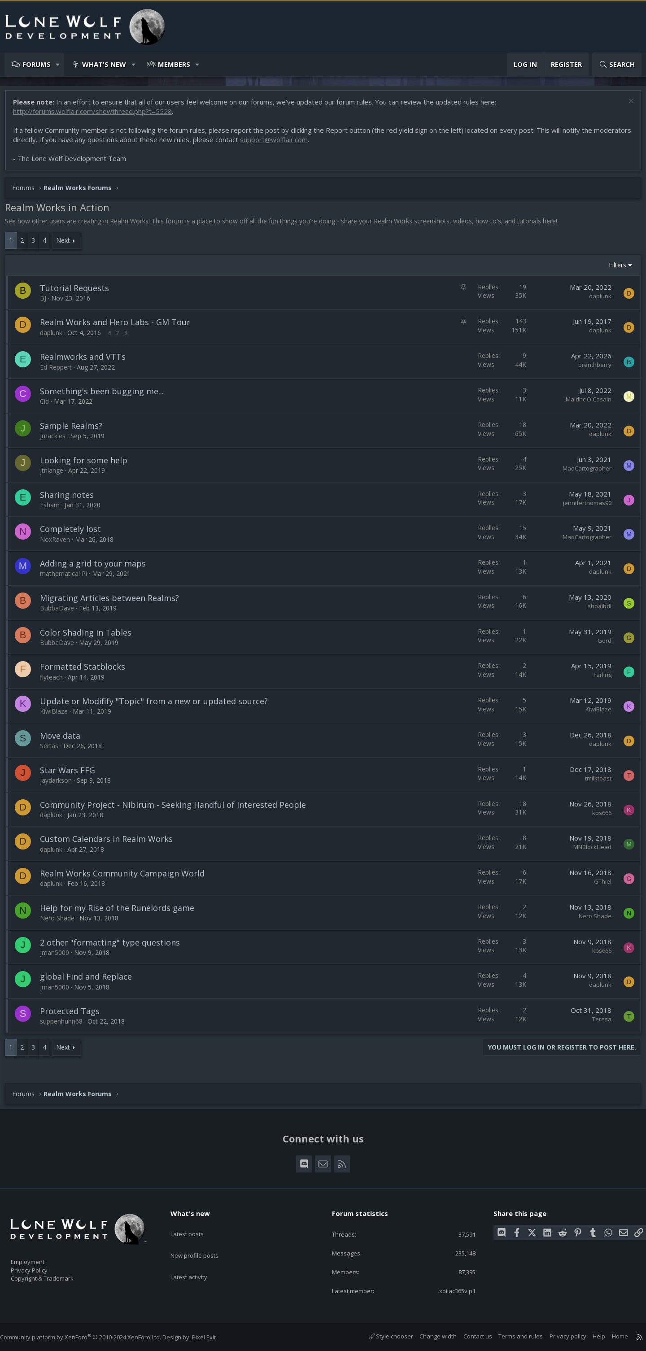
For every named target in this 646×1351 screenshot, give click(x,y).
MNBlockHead (588, 851)
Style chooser (382, 1336)
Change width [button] (429, 1336)
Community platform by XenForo (89, 1337)
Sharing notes (71, 499)
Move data (64, 740)
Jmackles (57, 440)
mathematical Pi (68, 578)
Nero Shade (61, 922)
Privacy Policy (41, 1265)
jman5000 (59, 957)
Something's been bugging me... (106, 395)
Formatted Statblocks (87, 671)
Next (67, 244)
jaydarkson (60, 784)
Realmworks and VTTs (87, 361)
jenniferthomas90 (583, 507)
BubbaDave (61, 612)
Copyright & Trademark (56, 1275)
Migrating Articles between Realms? (113, 602)
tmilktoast (594, 783)
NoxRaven (59, 544)
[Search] (617, 64)
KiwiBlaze (58, 715)
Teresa (597, 1024)
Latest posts (195, 1224)
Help (590, 1336)
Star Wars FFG (72, 774)
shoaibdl (595, 610)
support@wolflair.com (317, 143)
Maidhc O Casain (584, 404)
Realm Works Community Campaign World (126, 877)
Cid (48, 405)
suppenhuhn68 (65, 1025)
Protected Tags (74, 1015)
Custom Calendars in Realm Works (110, 843)
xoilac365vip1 (450, 1290)
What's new (104, 64)
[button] (58, 64)
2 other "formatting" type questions (114, 946)
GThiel (598, 886)
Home (611, 1336)
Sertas (53, 750)
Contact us (468, 1336)
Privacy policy (559, 1336)
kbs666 (597, 817)
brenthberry (590, 369)
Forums (36, 64)
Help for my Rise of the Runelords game (121, 912)
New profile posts (203, 1241)
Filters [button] (613, 269)
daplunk (596, 300)
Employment (39, 1256)
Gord (600, 645)
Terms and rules (511, 1336)
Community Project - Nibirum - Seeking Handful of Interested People (177, 809)
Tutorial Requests (78, 292)
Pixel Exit (213, 1337)
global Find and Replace (90, 981)
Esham (54, 509)
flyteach (55, 681)
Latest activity (197, 1259)
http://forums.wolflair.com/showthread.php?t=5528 (96, 115)
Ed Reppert (60, 371)
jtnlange (56, 475)
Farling (598, 679)
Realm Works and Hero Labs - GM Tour (119, 326)
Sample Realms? (75, 430)
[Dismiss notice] (625, 106)
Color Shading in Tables (90, 637)
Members (174, 64)
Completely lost (74, 533)
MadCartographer (582, 473)
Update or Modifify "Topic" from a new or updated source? (158, 705)
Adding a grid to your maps (97, 567)
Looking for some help (88, 464)
